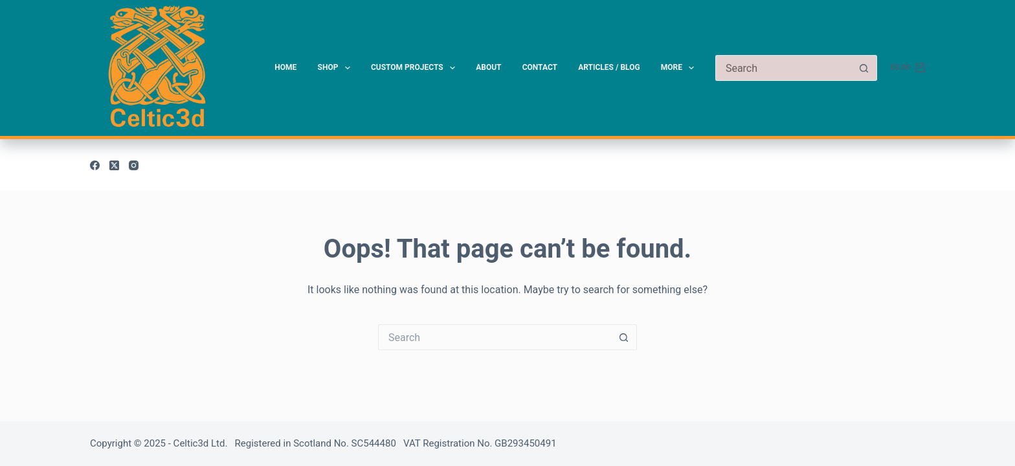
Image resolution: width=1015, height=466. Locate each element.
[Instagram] (134, 165)
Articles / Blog (609, 67)
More (680, 68)
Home (285, 67)
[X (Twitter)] (114, 165)
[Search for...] (783, 68)
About (488, 67)
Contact (539, 67)
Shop (336, 68)
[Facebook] (95, 165)
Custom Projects (415, 68)
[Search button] (864, 68)
